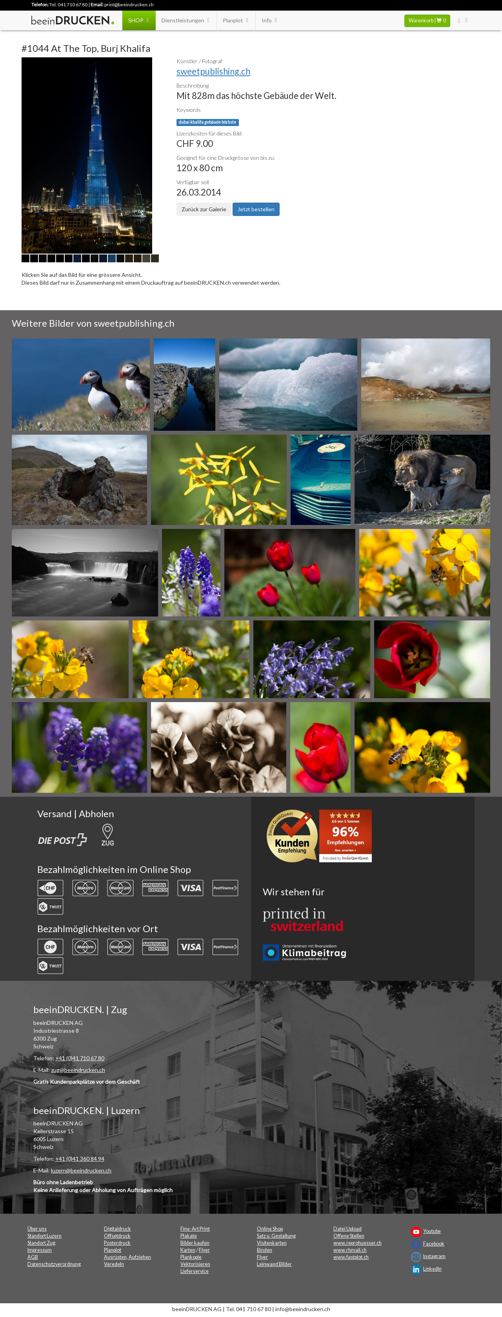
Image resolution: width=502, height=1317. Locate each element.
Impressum (39, 1250)
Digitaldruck (117, 1229)
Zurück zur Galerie (204, 209)
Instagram (434, 1256)
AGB (32, 1257)
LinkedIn (432, 1269)
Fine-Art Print (195, 1229)
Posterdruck (117, 1243)
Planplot (236, 20)
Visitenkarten (272, 1243)
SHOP (139, 20)
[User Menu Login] (463, 20)
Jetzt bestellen (256, 209)
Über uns (37, 1229)
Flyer (204, 1250)
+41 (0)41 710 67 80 (79, 1058)
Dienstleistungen (186, 20)
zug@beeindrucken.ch (78, 1069)
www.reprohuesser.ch (357, 1243)
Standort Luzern (44, 1236)
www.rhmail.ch (350, 1250)
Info (270, 20)
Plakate (188, 1236)
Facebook (433, 1244)
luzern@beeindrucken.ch (81, 1170)
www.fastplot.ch (351, 1257)
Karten (187, 1250)
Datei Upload (347, 1229)
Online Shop (270, 1229)
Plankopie (191, 1257)
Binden (264, 1250)
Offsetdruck (117, 1236)
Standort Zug (41, 1243)
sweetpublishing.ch (213, 71)
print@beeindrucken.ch (129, 4)
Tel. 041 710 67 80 (68, 4)
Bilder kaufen (194, 1243)
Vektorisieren (195, 1264)
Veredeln (114, 1264)
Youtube (432, 1231)
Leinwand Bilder (274, 1264)
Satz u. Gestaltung (276, 1236)
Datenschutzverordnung (54, 1264)
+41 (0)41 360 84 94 (79, 1158)
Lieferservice (194, 1271)
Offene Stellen (348, 1236)
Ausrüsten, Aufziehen (127, 1257)
